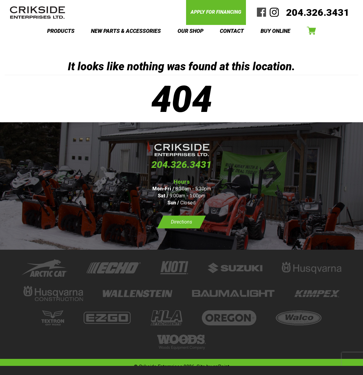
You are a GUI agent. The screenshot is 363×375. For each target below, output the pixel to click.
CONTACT (232, 31)
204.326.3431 (317, 12)
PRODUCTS (60, 31)
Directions (181, 222)
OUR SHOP (190, 31)
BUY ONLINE (275, 31)
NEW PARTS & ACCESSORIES (126, 31)
